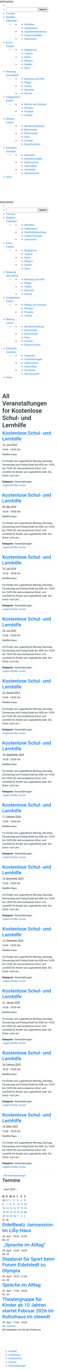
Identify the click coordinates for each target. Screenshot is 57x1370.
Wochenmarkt (31, 173)
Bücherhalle (30, 129)
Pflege (27, 82)
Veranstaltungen (17, 1365)
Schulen (28, 140)
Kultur (27, 57)
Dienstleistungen (33, 158)
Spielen (28, 64)
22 (11, 1212)
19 (25, 1208)
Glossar (12, 1362)
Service (28, 93)
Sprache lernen (32, 144)
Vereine (28, 115)
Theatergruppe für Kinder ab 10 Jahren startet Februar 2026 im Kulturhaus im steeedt (28, 1307)
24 (18, 1212)
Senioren (29, 89)
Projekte (28, 111)
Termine (10, 13)
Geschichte (30, 39)
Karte (9, 176)
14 (7, 1208)
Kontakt (12, 1351)
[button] (7, 1)
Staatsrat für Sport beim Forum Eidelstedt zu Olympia (28, 1265)
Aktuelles (29, 24)
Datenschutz (15, 1358)
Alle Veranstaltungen (14, 1175)
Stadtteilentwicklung (35, 31)
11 (21, 1204)
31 (7, 1200)
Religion (28, 60)
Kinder (14, 485)
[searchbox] (22, 9)
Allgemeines (31, 28)
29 (11, 1216)
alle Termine (9, 1326)
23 (14, 1212)
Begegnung (30, 49)
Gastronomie (31, 162)
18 (21, 1208)
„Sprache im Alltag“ (24, 1245)
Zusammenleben (33, 35)
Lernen (22, 485)
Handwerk (29, 169)
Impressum (14, 1354)
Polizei (27, 86)
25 (21, 1212)
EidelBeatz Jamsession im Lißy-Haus (27, 1227)
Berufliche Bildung (34, 126)
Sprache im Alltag (21, 1285)
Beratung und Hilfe (34, 78)
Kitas (27, 137)
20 (3, 1212)
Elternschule (31, 133)
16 (14, 1208)
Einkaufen (29, 155)
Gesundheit (30, 166)
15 (11, 1208)
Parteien (28, 107)
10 (18, 1204)
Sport (27, 68)
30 (14, 1216)
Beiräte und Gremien (35, 104)
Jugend (28, 53)
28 (7, 1216)
